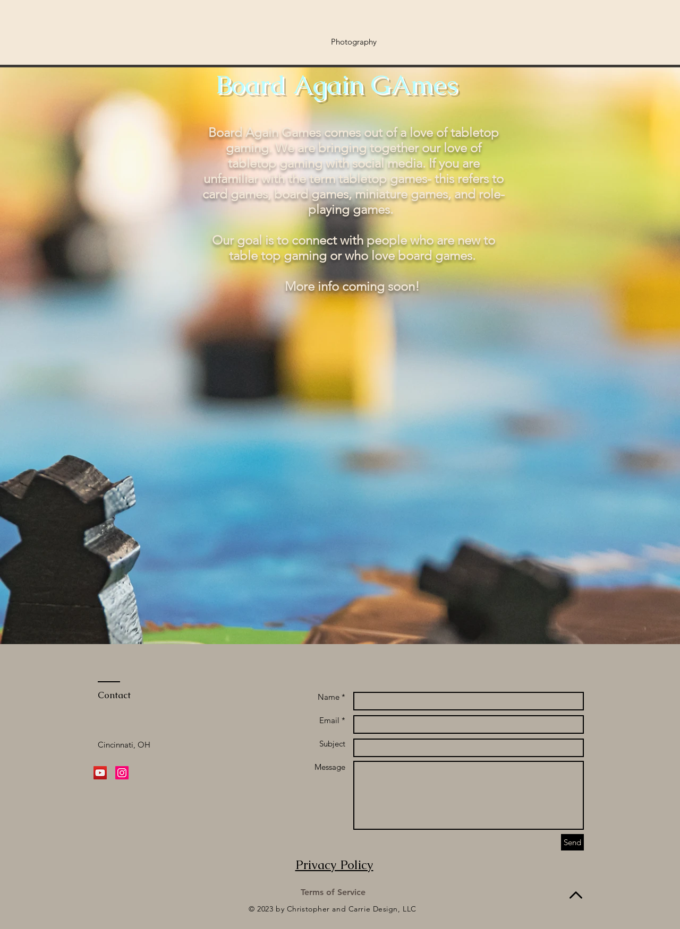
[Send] (572, 842)
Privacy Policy (334, 865)
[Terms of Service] (333, 892)
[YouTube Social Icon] (100, 772)
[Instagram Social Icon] (122, 772)
